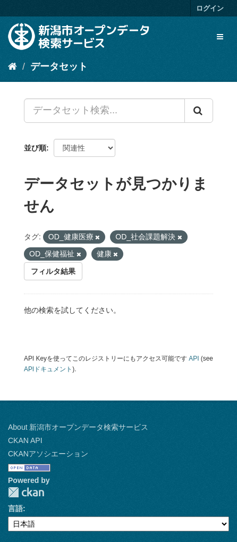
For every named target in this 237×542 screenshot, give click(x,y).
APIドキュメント (48, 369)
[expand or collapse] (220, 36)
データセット (59, 66)
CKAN (26, 492)
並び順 (35, 148)
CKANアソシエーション (48, 453)
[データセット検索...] (104, 110)
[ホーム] (12, 66)
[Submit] (198, 110)
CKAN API (25, 440)
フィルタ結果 (53, 271)
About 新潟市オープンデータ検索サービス (78, 427)
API (194, 358)
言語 (15, 508)
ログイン (210, 8)
